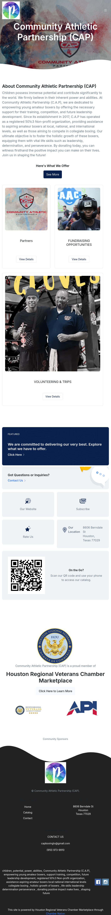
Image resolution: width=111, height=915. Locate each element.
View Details (26, 259)
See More (52, 174)
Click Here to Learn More (55, 691)
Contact (27, 818)
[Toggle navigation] (105, 10)
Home (27, 806)
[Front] (11, 10)
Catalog (27, 812)
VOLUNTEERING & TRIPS (52, 382)
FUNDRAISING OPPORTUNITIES (79, 243)
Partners (26, 241)
